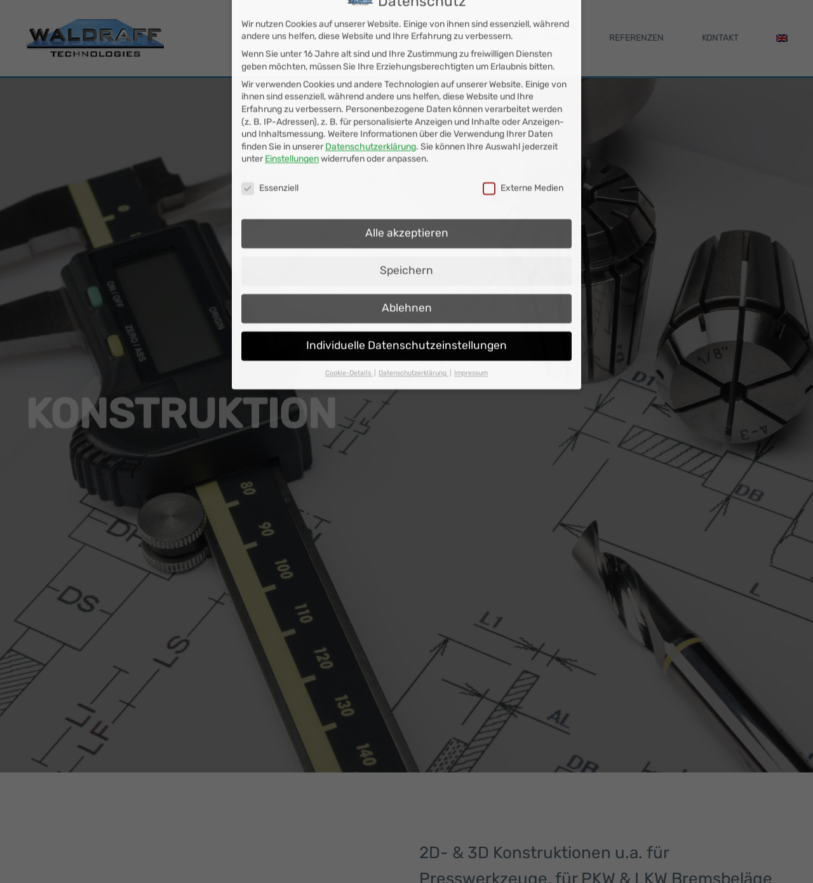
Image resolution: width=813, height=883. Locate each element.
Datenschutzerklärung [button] (413, 332)
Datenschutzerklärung (370, 106)
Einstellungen (292, 119)
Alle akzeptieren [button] (406, 193)
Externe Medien (523, 148)
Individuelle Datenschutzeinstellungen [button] (406, 305)
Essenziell (270, 148)
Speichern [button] (406, 230)
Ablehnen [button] (407, 268)
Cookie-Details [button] (349, 332)
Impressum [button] (471, 332)
